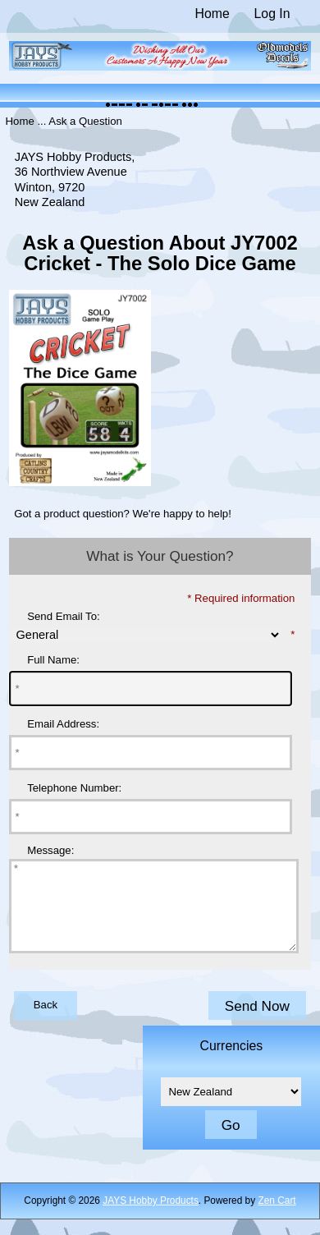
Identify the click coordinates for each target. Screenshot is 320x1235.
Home (212, 14)
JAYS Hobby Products (151, 1218)
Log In (272, 14)
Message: (50, 850)
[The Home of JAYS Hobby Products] (160, 67)
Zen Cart (276, 1218)
